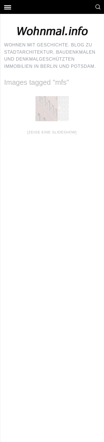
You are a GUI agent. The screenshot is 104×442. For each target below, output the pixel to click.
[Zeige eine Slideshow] (52, 132)
